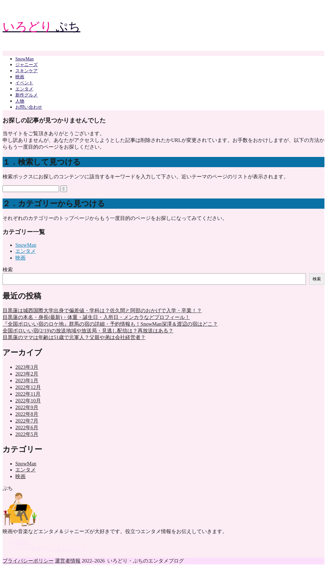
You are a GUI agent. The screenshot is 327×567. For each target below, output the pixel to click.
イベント (24, 83)
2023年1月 (26, 380)
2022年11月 (28, 394)
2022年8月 (26, 414)
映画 (19, 76)
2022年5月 (26, 434)
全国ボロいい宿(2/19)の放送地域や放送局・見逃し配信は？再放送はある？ (88, 330)
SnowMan (24, 59)
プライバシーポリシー (28, 560)
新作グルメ (26, 95)
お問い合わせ (28, 107)
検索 (8, 269)
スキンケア (26, 70)
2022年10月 (28, 400)
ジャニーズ (26, 64)
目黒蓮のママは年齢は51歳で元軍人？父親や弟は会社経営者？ (74, 337)
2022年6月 (26, 427)
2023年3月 (26, 367)
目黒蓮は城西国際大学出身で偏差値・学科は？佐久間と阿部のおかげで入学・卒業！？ (102, 310)
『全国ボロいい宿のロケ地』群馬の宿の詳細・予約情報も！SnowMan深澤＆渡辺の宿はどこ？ (110, 324)
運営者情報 (67, 560)
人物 (19, 101)
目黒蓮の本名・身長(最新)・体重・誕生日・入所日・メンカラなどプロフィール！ (96, 317)
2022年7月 (26, 420)
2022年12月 (28, 387)
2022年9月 (26, 407)
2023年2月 (26, 374)
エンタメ (24, 89)
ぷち (41, 26)
